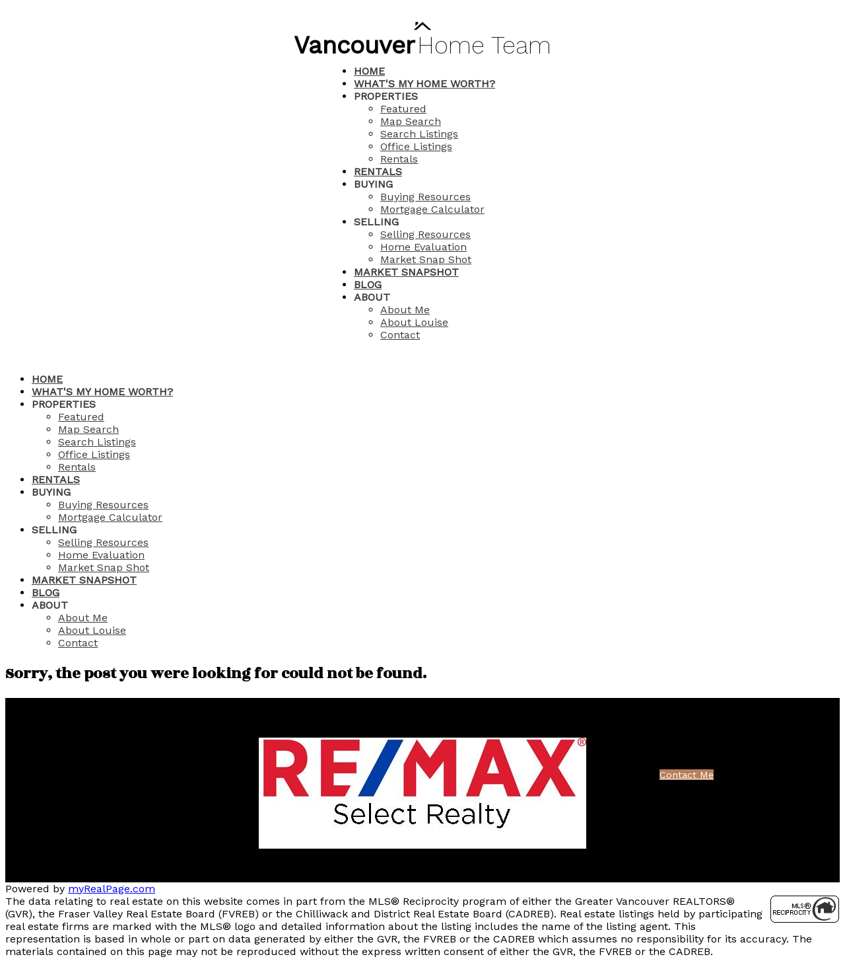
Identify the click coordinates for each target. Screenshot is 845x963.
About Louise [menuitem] (414, 322)
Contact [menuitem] (400, 334)
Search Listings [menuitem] (419, 134)
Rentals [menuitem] (399, 159)
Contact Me (686, 774)
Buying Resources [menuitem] (425, 196)
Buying (373, 184)
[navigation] (422, 511)
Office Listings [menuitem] (416, 146)
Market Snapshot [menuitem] (406, 272)
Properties (386, 96)
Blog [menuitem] (368, 284)
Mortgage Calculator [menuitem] (432, 209)
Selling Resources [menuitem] (425, 234)
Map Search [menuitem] (410, 121)
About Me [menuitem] (405, 309)
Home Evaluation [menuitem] (423, 247)
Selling (376, 221)
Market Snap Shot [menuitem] (425, 259)
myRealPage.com (111, 888)
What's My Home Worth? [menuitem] (424, 83)
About (372, 297)
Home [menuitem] (369, 71)
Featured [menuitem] (403, 108)
